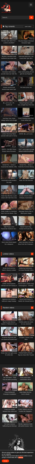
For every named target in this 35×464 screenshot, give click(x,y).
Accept (5, 461)
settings (20, 457)
